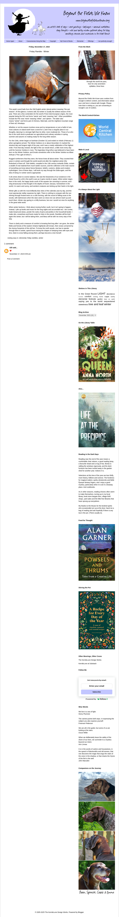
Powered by (97, 699)
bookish (81, 296)
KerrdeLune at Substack (87, 663)
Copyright (53, 41)
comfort (88, 296)
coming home (98, 297)
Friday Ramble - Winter (39, 52)
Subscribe (97, 692)
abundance (111, 294)
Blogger (81, 912)
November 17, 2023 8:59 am (20, 254)
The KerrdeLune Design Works (90, 660)
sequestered (109, 301)
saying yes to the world (90, 301)
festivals (92, 299)
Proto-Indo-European (52, 114)
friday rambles (32, 238)
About (20, 41)
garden (100, 299)
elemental (22, 238)
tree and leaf (96, 304)
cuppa (107, 297)
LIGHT (101, 293)
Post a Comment (13, 259)
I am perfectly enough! (105, 41)
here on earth (109, 299)
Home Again (10, 41)
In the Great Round (88, 294)
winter (41, 238)
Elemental (80, 41)
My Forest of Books (66, 41)
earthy (113, 297)
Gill (11, 248)
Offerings (90, 41)
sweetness (83, 304)
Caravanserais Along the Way (36, 41)
